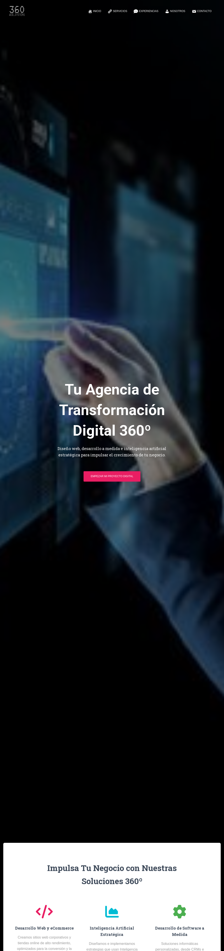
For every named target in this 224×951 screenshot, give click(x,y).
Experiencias (146, 11)
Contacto (202, 11)
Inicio (94, 11)
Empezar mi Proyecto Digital (112, 477)
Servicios (117, 11)
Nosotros (175, 11)
